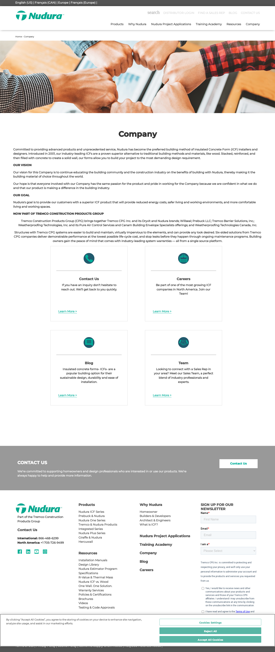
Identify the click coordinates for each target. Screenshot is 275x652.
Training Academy (209, 24)
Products (117, 24)
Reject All (210, 631)
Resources (233, 24)
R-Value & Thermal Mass (95, 577)
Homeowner (148, 512)
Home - (19, 36)
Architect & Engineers (155, 520)
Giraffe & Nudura (90, 537)
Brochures (85, 599)
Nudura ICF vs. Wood (93, 582)
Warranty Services (91, 590)
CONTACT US (250, 13)
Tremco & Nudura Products (97, 524)
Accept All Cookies (210, 639)
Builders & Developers (155, 516)
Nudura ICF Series (91, 512)
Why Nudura (137, 24)
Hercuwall (85, 541)
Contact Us (238, 463)
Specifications (88, 573)
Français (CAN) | (46, 2)
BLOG (233, 13)
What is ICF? (149, 524)
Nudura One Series (91, 520)
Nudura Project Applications (171, 24)
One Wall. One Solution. (95, 586)
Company (253, 24)
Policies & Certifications (94, 594)
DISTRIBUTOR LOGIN (178, 13)
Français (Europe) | (84, 2)
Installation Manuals (92, 560)
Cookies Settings (210, 622)
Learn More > (67, 311)
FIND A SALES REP (211, 13)
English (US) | (24, 2)
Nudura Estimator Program (97, 569)
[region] (137, 630)
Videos (83, 603)
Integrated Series (90, 529)
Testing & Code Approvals (96, 607)
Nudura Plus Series (91, 533)
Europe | (64, 2)
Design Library (88, 564)
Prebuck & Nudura (91, 516)
